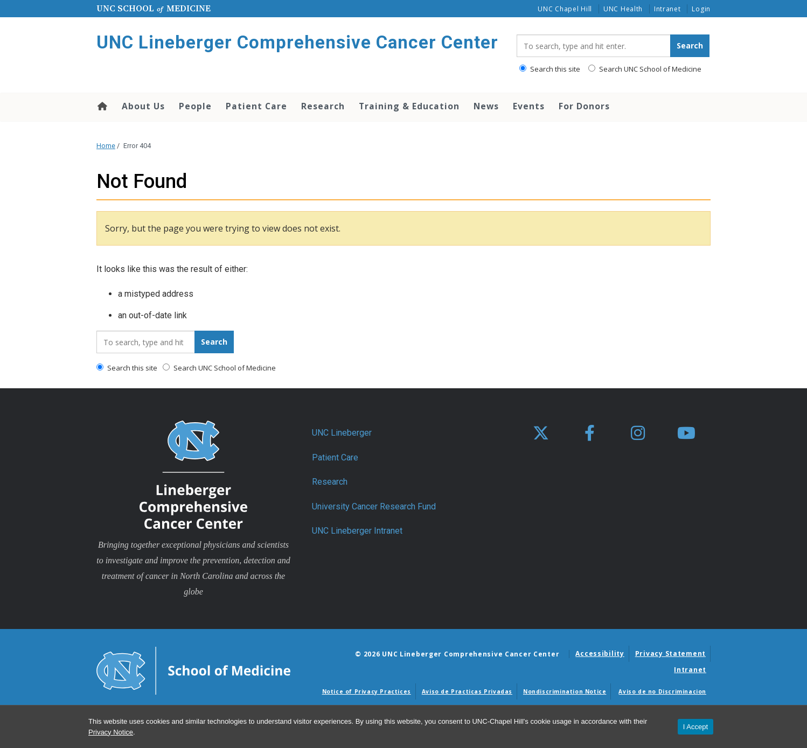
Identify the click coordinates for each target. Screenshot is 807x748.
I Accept (695, 727)
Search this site (549, 69)
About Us (143, 106)
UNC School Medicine (153, 8)
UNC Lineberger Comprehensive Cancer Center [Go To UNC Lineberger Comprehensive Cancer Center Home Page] (297, 42)
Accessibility (599, 653)
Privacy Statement (670, 653)
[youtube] (686, 433)
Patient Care (256, 106)
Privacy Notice (110, 732)
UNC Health (623, 8)
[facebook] (589, 433)
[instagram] (637, 433)
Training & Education (409, 106)
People (195, 106)
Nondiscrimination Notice (564, 691)
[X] (540, 433)
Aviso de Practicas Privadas (467, 691)
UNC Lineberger (342, 433)
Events (529, 106)
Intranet (667, 8)
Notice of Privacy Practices (366, 691)
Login (701, 8)
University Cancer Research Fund (374, 506)
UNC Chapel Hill (565, 8)
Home (101, 106)
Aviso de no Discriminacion (662, 691)
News (486, 106)
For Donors (584, 106)
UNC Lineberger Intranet (357, 531)
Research (323, 106)
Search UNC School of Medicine (644, 69)
